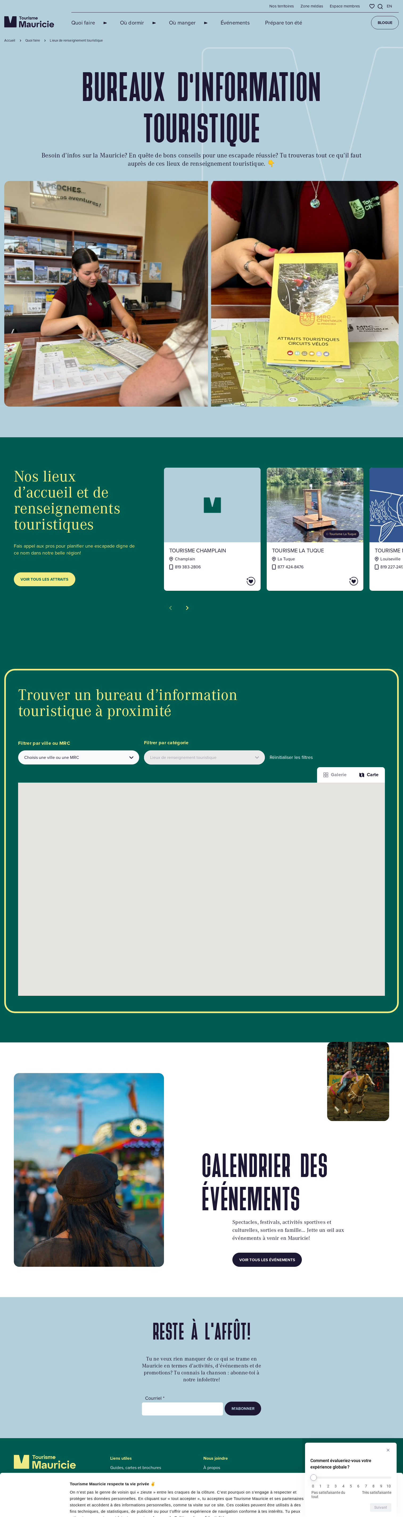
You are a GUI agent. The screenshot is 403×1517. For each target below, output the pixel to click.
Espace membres (345, 6)
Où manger (170, 23)
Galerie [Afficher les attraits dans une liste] (335, 774)
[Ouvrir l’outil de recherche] (380, 6)
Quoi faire (83, 23)
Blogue (385, 22)
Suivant (380, 1507)
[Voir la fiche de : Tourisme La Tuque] (315, 529)
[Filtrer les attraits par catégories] (204, 757)
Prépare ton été (264, 23)
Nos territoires (281, 6)
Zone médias (312, 6)
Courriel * (155, 1398)
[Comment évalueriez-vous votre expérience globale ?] (350, 1477)
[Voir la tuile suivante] (187, 607)
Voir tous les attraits (44, 579)
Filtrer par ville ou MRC (44, 743)
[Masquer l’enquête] (388, 1450)
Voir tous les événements (267, 1260)
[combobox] (78, 757)
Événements (216, 23)
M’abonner (243, 1408)
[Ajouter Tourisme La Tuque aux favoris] (338, 581)
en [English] (389, 6)
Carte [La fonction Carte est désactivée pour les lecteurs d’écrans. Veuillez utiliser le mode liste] (369, 774)
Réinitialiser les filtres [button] (291, 757)
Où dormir (126, 23)
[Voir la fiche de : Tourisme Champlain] (212, 529)
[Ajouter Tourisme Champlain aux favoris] (235, 581)
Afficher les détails (88, 1506)
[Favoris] (372, 6)
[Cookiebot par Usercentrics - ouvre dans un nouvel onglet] (34, 1507)
